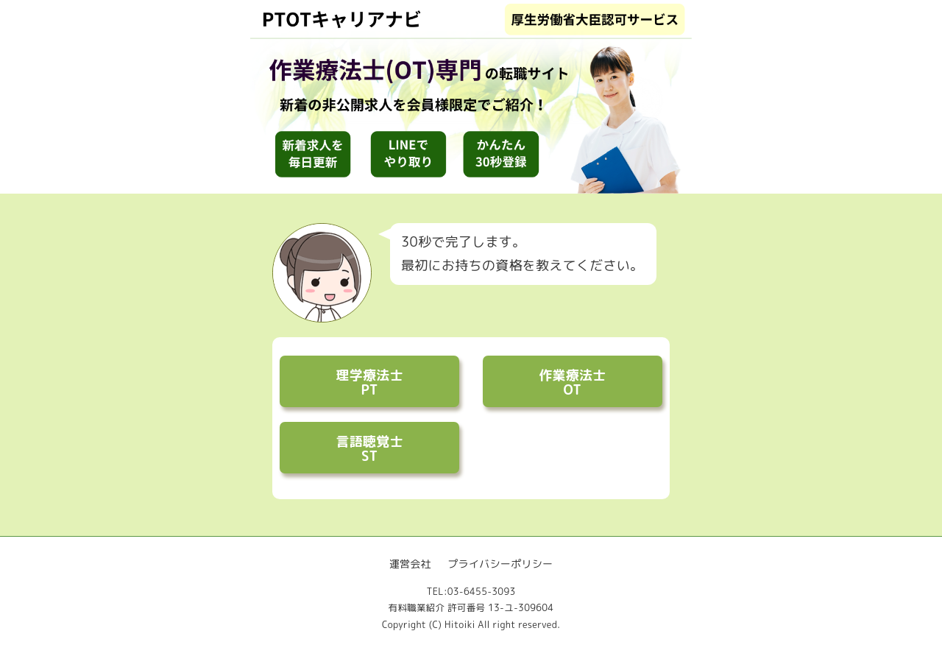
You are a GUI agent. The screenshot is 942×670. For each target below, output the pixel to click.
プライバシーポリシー (500, 564)
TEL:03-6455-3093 (470, 591)
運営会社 (410, 564)
